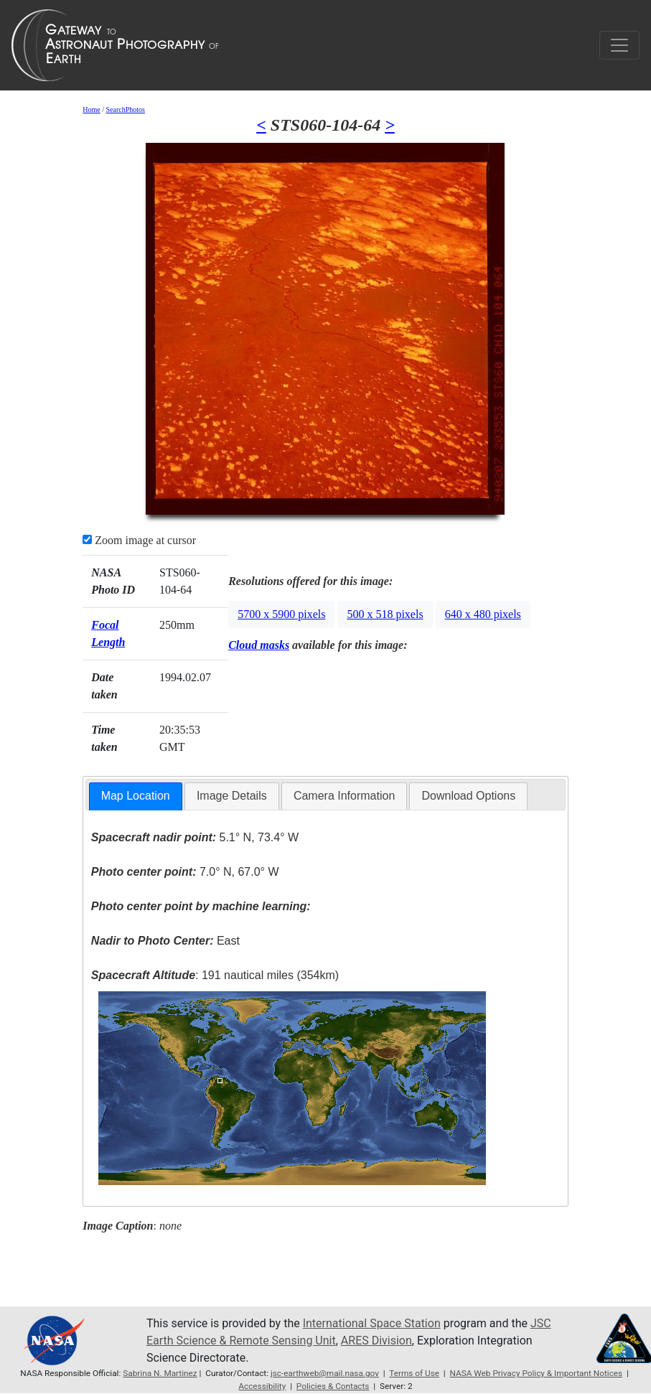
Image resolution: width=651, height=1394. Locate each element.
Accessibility (262, 1386)
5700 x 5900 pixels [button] (281, 614)
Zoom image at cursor (139, 540)
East (165, 941)
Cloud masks (258, 645)
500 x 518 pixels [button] (385, 614)
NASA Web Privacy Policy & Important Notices (536, 1373)
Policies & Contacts (333, 1386)
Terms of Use (414, 1373)
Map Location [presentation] (135, 796)
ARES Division (376, 1340)
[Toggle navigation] (619, 45)
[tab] (135, 796)
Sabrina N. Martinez (160, 1373)
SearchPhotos (125, 109)
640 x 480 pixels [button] (483, 614)
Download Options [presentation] (468, 796)
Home (91, 109)
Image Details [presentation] (232, 796)
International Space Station (372, 1323)
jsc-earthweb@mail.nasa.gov (325, 1373)
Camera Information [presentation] (344, 796)
